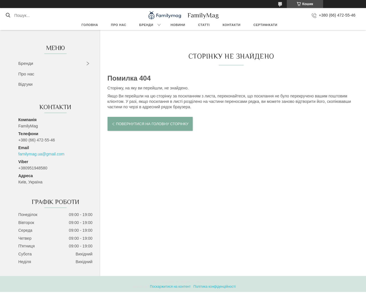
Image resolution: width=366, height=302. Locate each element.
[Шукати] (7, 15)
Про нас (118, 25)
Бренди (146, 25)
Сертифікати (265, 25)
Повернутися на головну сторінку (152, 124)
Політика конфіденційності (215, 287)
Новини (178, 25)
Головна (89, 25)
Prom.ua (209, 281)
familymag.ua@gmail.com (41, 154)
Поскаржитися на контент (170, 287)
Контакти (231, 25)
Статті (204, 25)
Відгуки (25, 84)
